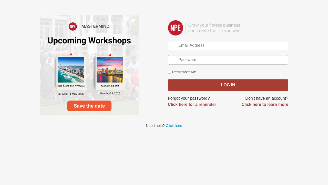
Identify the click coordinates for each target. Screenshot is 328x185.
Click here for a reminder (192, 104)
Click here (174, 126)
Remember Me (182, 72)
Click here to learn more (265, 104)
